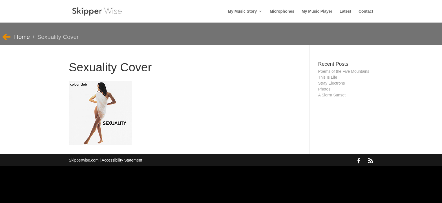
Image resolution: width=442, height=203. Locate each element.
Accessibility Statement (121, 160)
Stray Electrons (331, 83)
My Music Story (242, 11)
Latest (345, 11)
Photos (324, 89)
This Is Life (327, 77)
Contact (366, 11)
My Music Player (317, 11)
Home (22, 37)
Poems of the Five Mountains (343, 71)
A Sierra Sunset (332, 95)
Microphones (282, 11)
